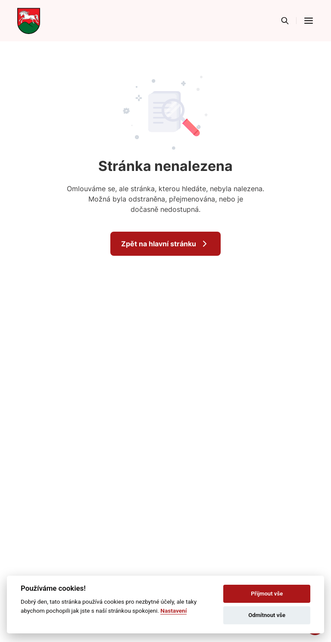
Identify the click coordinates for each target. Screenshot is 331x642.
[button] (308, 20)
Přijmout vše (267, 593)
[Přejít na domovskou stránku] (28, 20)
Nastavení (173, 610)
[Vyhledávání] (285, 21)
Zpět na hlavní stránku (165, 244)
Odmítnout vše (266, 615)
